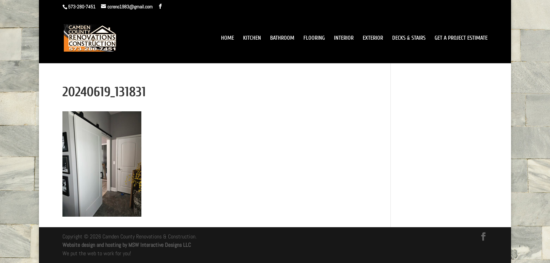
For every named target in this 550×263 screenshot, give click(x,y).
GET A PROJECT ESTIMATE (461, 38)
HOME (227, 38)
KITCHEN (252, 38)
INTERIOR (344, 38)
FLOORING (314, 38)
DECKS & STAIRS (408, 38)
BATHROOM (282, 38)
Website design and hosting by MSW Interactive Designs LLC (126, 245)
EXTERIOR (373, 38)
